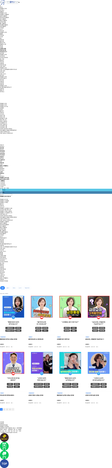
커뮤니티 (2, 145)
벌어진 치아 (2, 42)
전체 (2, 288)
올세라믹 (2, 60)
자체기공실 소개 (3, 214)
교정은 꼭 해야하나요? (5, 131)
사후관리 (2, 28)
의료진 (1, 109)
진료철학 (2, 108)
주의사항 (2, 72)
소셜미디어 (2, 275)
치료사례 (2, 276)
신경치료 (2, 82)
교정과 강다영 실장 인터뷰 (92, 395)
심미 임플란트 (3, 19)
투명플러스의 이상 (4, 106)
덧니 (1, 38)
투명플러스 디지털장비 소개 (6, 212)
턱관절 (1, 47)
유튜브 (14, 288)
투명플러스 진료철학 (4, 201)
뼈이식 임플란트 (3, 20)
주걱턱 (1, 36)
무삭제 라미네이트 (4, 57)
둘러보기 (2, 111)
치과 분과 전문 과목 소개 (5, 209)
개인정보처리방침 (4, 425)
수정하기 (2, 344)
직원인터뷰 (27, 288)
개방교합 (2, 39)
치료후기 (2, 273)
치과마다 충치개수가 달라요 (6, 128)
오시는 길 (2, 206)
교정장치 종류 (3, 255)
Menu (1, 7)
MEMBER (2, 168)
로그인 (2, 190)
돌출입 (1, 33)
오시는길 (2, 114)
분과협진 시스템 (3, 118)
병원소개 (2, 90)
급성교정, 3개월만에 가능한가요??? (94, 339)
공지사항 (2, 270)
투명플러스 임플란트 (4, 14)
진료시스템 (2, 115)
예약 (2, 192)
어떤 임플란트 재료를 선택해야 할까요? (8, 217)
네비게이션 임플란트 (4, 17)
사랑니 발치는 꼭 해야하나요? (6, 133)
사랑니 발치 (2, 66)
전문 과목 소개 (3, 119)
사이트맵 (2, 422)
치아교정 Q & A (3, 258)
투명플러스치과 (3, 8)
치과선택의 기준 (3, 125)
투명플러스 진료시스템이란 (6, 211)
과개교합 (2, 35)
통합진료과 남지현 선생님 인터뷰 (65, 395)
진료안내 (2, 112)
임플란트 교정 (3, 44)
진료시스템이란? (3, 121)
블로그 (8, 288)
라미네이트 (2, 56)
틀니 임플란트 (3, 23)
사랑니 (2, 186)
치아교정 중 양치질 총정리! (7, 395)
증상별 (1, 252)
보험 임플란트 (3, 26)
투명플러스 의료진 (4, 202)
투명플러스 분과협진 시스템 (6, 208)
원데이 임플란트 (3, 16)
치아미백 (2, 62)
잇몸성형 (2, 63)
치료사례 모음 (3, 65)
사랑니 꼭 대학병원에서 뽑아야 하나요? (8, 69)
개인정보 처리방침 (4, 281)
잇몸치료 (2, 84)
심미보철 (2, 53)
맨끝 (13, 409)
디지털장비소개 (3, 122)
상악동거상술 (3, 22)
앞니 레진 (2, 59)
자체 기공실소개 (3, 124)
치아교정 (2, 30)
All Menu (2, 10)
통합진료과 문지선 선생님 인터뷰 (8, 339)
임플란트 (2, 11)
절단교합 (2, 41)
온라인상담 (2, 272)
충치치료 (2, 75)
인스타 (20, 288)
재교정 (1, 45)
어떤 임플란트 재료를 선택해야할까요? (8, 130)
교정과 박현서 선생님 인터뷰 (35, 395)
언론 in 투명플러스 (4, 278)
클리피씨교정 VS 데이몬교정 (35, 339)
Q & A (1, 29)
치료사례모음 (3, 257)
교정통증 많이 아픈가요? (63, 339)
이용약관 (2, 279)
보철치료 (2, 81)
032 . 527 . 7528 (4, 188)
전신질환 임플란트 (4, 25)
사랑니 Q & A (3, 74)
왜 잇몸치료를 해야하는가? (6, 87)
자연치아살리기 (3, 78)
